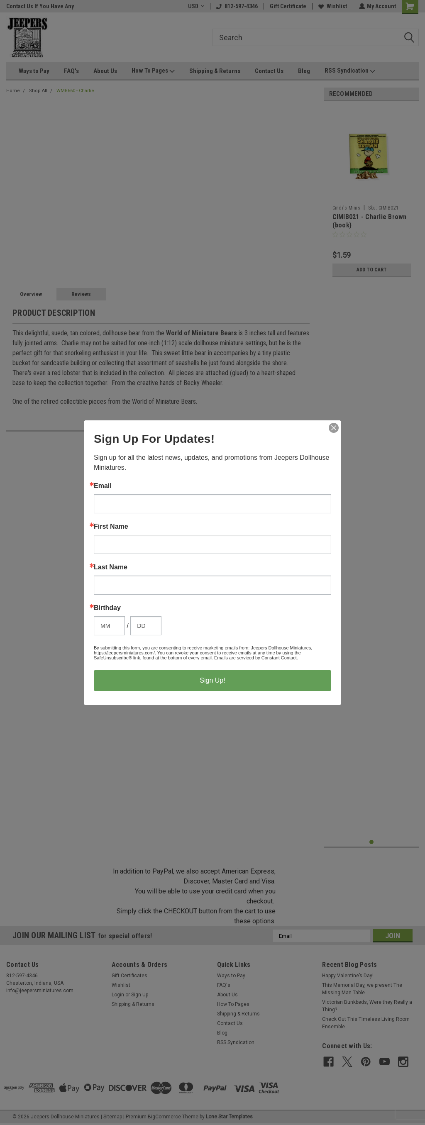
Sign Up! (212, 680)
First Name (111, 526)
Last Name (110, 567)
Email (103, 486)
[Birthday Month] (109, 625)
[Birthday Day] (145, 625)
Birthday (107, 608)
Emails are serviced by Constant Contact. (256, 657)
